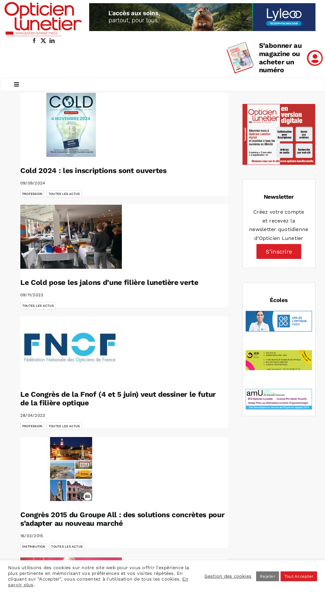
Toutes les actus (64, 194)
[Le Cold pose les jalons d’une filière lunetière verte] (71, 237)
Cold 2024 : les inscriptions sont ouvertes (93, 170)
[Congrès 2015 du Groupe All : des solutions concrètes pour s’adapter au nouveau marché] (71, 469)
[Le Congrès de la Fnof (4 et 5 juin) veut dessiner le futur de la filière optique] (71, 349)
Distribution (33, 546)
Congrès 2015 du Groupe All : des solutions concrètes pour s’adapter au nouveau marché (122, 519)
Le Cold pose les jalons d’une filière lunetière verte (109, 282)
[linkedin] (52, 40)
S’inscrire (279, 251)
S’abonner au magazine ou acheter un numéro (280, 58)
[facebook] (34, 40)
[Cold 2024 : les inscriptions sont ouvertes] (71, 125)
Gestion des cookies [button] (228, 576)
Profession (32, 194)
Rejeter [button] (267, 576)
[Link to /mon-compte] (315, 58)
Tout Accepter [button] (298, 576)
